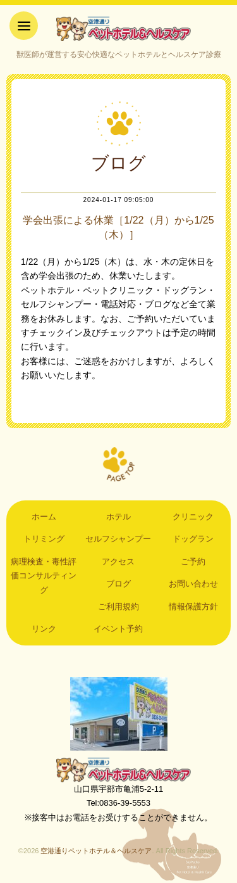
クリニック (193, 516)
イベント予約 (118, 628)
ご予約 (193, 561)
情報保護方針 (193, 606)
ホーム (44, 516)
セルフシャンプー (118, 538)
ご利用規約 (118, 606)
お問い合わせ (193, 583)
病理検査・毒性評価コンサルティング (43, 576)
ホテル (118, 516)
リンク (44, 628)
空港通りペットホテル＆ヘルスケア (119, 769)
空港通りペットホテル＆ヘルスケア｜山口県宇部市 (119, 28)
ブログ (118, 583)
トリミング (43, 538)
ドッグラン (193, 538)
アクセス (118, 561)
